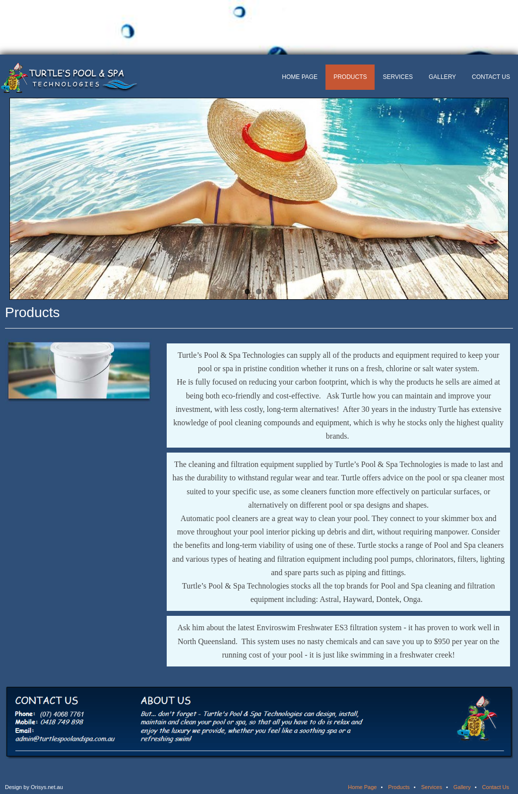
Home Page (300, 76)
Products (350, 76)
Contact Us (491, 76)
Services (397, 76)
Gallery (442, 76)
